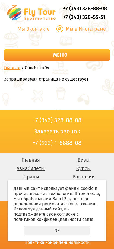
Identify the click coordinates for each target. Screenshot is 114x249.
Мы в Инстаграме (86, 29)
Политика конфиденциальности (57, 242)
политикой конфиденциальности (47, 219)
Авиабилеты (31, 168)
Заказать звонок (57, 40)
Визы (84, 160)
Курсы (83, 168)
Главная (12, 67)
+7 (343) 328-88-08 (85, 8)
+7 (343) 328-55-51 (84, 17)
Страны (30, 177)
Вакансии (83, 177)
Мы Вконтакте (34, 29)
